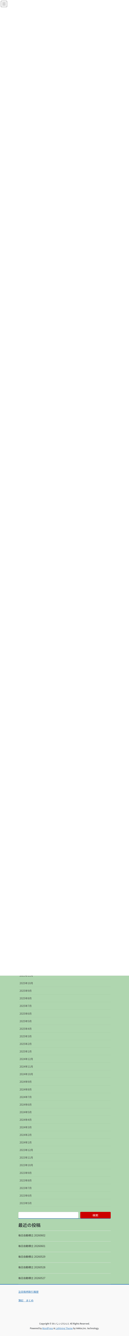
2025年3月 (26, 1036)
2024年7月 (26, 1097)
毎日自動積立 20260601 (31, 1246)
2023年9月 (26, 1173)
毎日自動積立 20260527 (31, 1278)
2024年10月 (26, 1074)
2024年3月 (26, 1127)
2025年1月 (26, 1051)
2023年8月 (26, 1180)
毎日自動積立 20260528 (31, 1267)
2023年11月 (26, 1157)
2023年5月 (26, 1203)
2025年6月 (26, 1013)
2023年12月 (26, 1150)
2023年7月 (26, 1188)
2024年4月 (26, 1119)
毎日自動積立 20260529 (31, 1256)
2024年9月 (26, 1081)
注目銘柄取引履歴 (28, 1291)
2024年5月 (26, 1112)
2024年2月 (26, 1135)
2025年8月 (26, 998)
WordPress (47, 1328)
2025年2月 (26, 1044)
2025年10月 (26, 983)
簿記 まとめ (26, 1300)
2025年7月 (26, 1006)
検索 (95, 1215)
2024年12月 (26, 1059)
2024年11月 (26, 1066)
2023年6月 (26, 1195)
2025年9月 (26, 990)
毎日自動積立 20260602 (31, 1235)
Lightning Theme (64, 1328)
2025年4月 (26, 1028)
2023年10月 (26, 1165)
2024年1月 (26, 1142)
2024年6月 (26, 1104)
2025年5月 (26, 1021)
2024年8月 (26, 1089)
